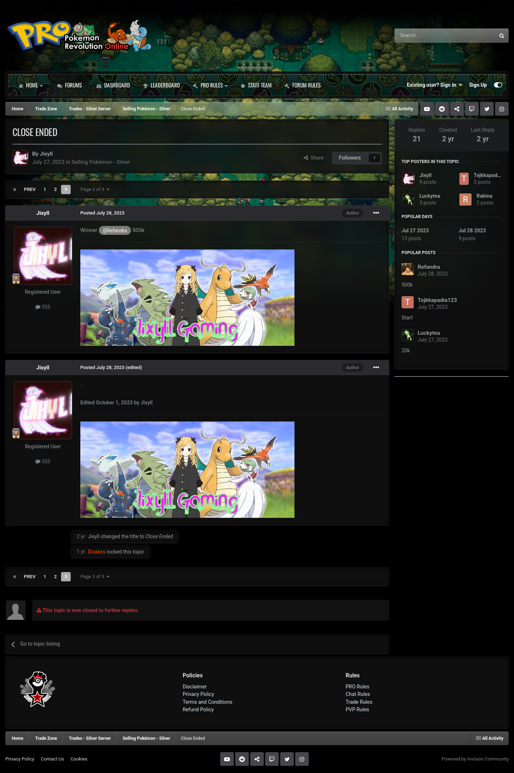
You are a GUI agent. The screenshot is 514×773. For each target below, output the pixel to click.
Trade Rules (359, 702)
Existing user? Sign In (434, 85)
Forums (69, 85)
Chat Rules (358, 694)
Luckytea (429, 196)
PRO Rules (210, 85)
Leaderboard (161, 85)
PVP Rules (357, 709)
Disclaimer (195, 686)
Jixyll (46, 154)
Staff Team (256, 85)
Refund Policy (198, 709)
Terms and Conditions (208, 702)
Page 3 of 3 (94, 189)
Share (314, 158)
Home (30, 85)
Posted (102, 213)
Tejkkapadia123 (492, 175)
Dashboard (113, 85)
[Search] (426, 36)
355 (42, 307)
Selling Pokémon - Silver (100, 162)
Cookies (78, 759)
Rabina (484, 196)
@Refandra (115, 230)
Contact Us (52, 759)
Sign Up (478, 85)
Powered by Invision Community (475, 759)
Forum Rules (302, 85)
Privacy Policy (198, 694)
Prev (30, 189)
